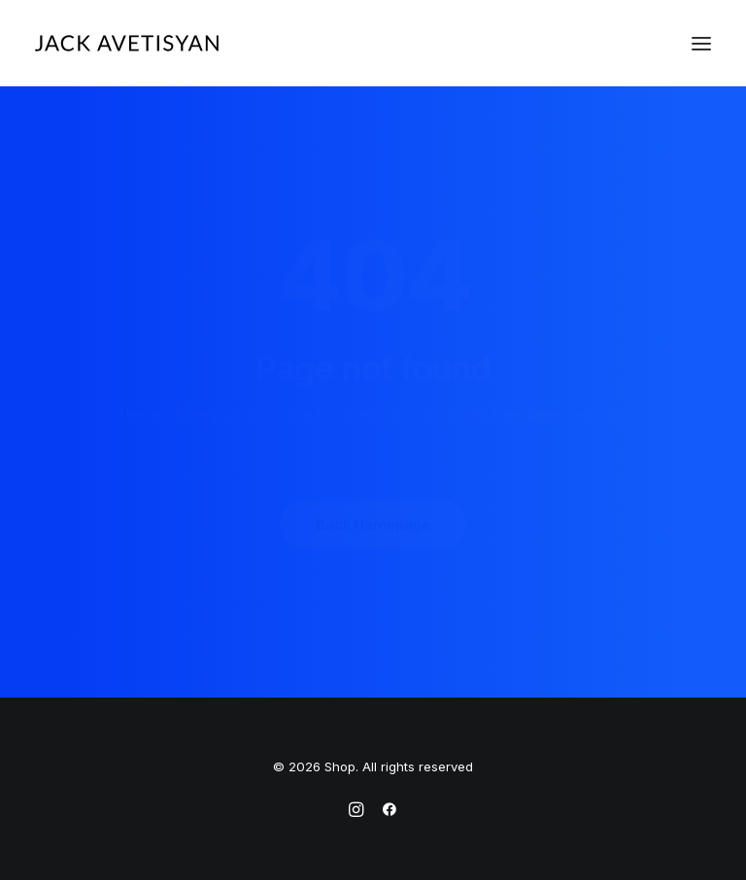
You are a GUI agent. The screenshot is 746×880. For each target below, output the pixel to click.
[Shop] (127, 43)
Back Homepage (373, 524)
